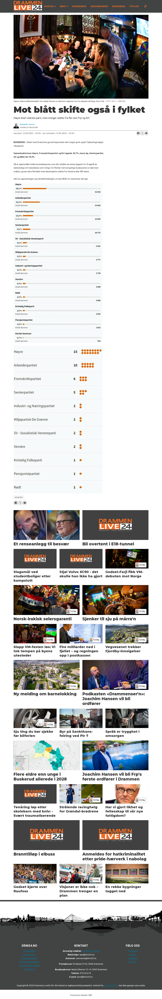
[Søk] (145, 6)
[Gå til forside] (27, 6)
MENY (63, 6)
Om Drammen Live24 (29, 965)
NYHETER (49, 6)
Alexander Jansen (90, 951)
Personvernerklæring (29, 962)
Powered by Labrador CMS (81, 995)
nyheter (19, 497)
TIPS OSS (134, 6)
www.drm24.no (110, 985)
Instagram (133, 958)
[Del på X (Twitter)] (142, 133)
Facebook (132, 951)
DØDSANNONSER (99, 6)
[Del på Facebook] (138, 133)
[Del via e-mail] (146, 133)
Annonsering (29, 951)
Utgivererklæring (29, 958)
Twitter (132, 954)
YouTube (133, 962)
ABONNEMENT (79, 6)
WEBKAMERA (118, 6)
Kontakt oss (29, 969)
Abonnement (29, 954)
